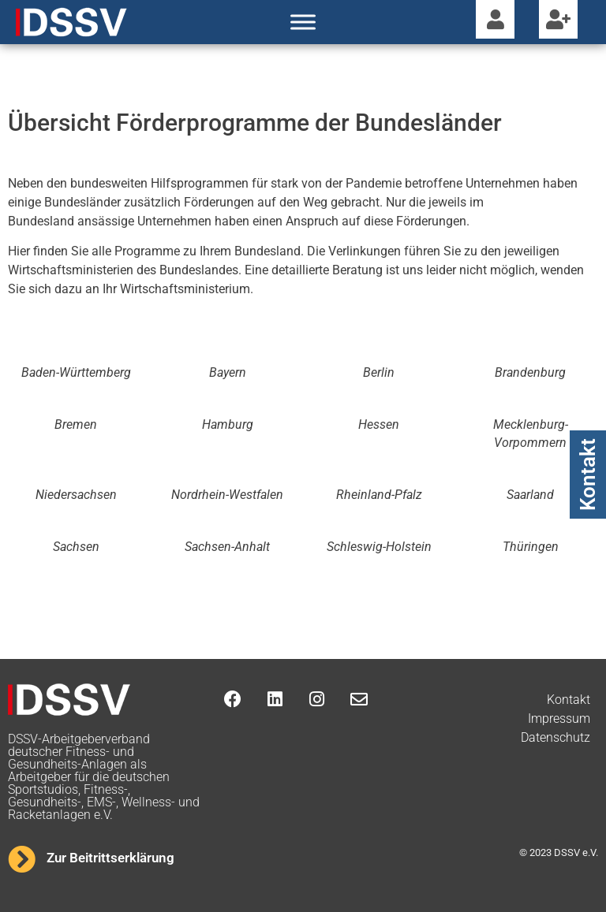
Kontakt (588, 474)
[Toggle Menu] (303, 21)
